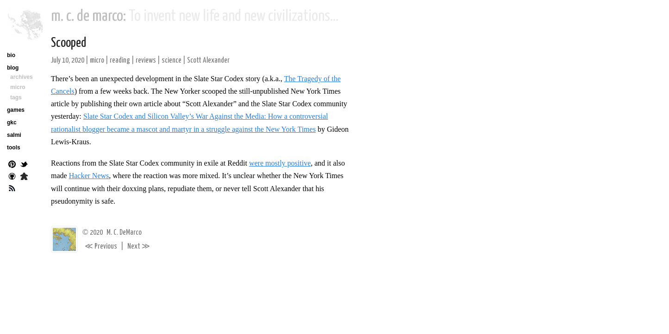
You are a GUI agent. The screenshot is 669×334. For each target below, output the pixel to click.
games (16, 110)
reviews (146, 60)
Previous (101, 246)
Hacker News (89, 176)
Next (138, 246)
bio (11, 55)
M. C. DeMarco (124, 232)
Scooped (68, 43)
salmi (14, 135)
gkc (12, 122)
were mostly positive (280, 163)
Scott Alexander (208, 60)
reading (120, 60)
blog (13, 67)
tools (13, 147)
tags (16, 97)
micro (97, 60)
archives (21, 77)
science (171, 60)
